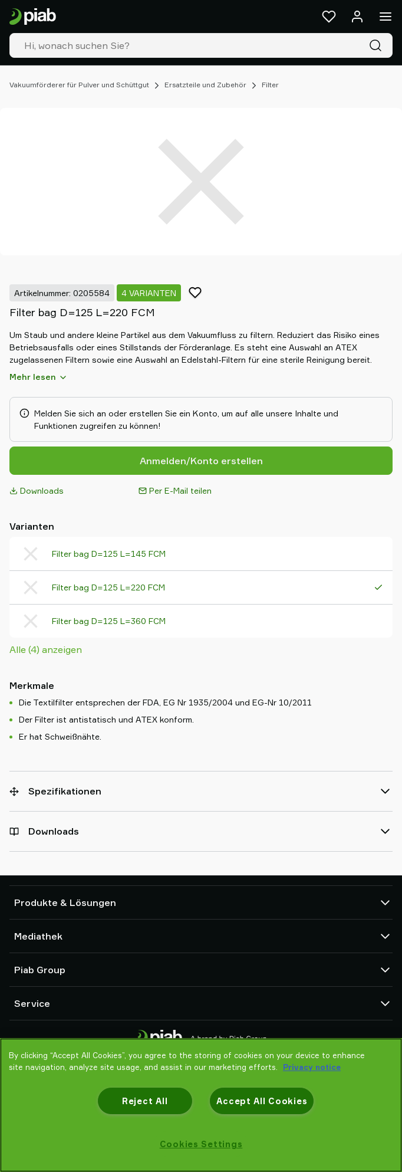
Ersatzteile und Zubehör (205, 84)
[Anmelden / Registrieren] (357, 16)
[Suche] (378, 45)
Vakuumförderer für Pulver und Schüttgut (79, 84)
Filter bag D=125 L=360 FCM (109, 621)
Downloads (36, 490)
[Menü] (385, 16)
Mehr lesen (38, 377)
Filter (270, 84)
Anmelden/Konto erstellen (201, 461)
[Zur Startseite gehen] (32, 16)
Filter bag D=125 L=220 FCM (108, 587)
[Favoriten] (329, 16)
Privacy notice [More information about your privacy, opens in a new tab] (312, 1067)
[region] (201, 1105)
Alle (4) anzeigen (45, 649)
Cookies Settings (201, 1144)
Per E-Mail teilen (175, 490)
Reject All (144, 1101)
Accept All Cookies (261, 1101)
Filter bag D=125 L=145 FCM (109, 554)
